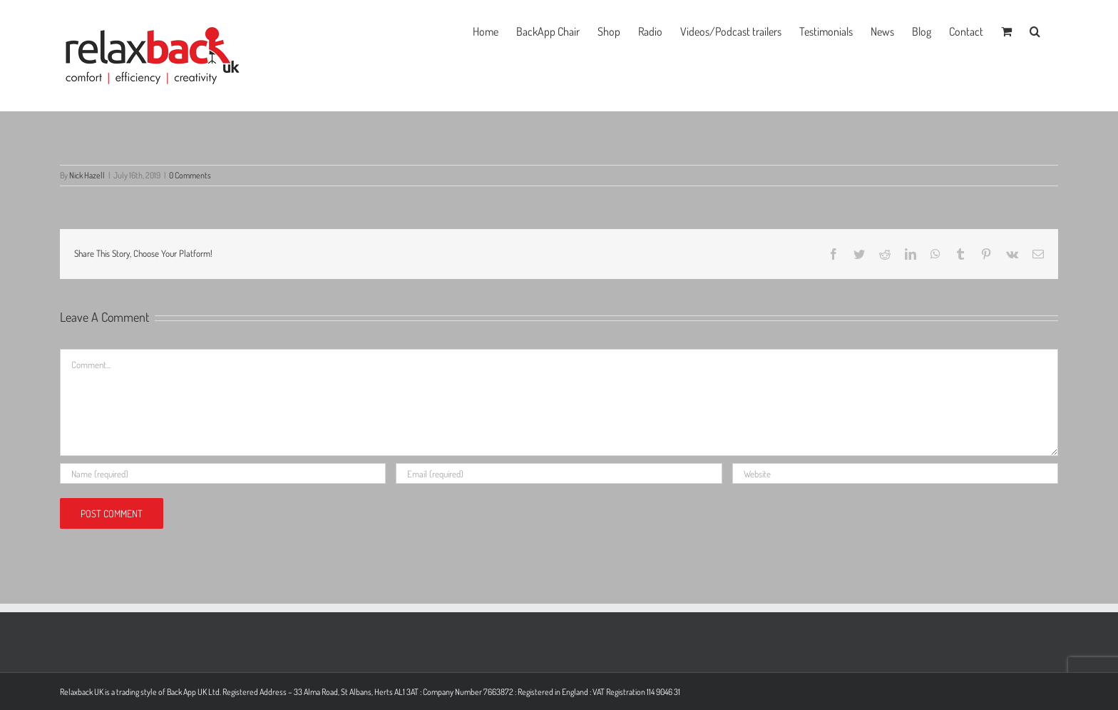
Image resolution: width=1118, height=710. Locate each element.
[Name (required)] (223, 473)
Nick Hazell (87, 175)
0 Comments (190, 175)
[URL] (895, 473)
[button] (1035, 30)
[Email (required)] (559, 473)
